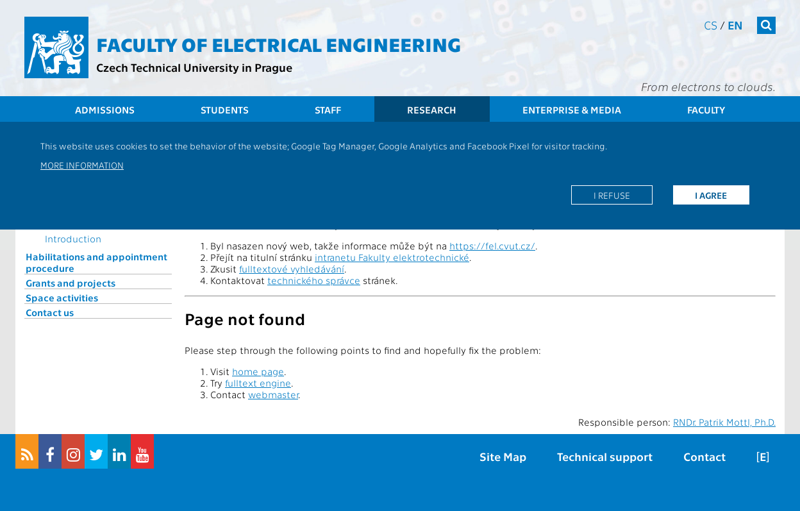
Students (225, 109)
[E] (762, 456)
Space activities (62, 297)
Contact (704, 456)
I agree (711, 195)
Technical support (605, 456)
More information (82, 165)
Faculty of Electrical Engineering (278, 43)
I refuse (612, 195)
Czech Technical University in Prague (194, 67)
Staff (328, 109)
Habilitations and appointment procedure (96, 262)
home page (258, 371)
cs (710, 24)
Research (431, 109)
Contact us (50, 312)
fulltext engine (258, 383)
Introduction (73, 238)
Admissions (105, 109)
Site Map (502, 456)
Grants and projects (70, 283)
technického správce (313, 280)
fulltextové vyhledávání (291, 268)
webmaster (273, 394)
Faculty (706, 109)
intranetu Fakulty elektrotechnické (392, 257)
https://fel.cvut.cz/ (492, 245)
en (735, 24)
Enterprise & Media (571, 109)
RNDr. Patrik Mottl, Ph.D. (724, 422)
